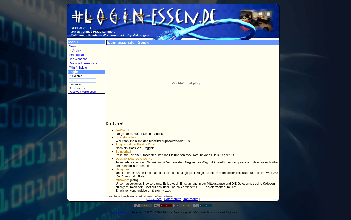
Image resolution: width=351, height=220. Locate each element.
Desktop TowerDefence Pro (134, 158)
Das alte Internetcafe (83, 63)
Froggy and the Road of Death (136, 144)
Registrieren (77, 88)
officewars (122, 180)
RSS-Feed (154, 199)
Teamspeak (77, 55)
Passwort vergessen (82, 91)
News (73, 46)
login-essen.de (121, 212)
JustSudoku (124, 130)
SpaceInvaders (126, 137)
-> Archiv (75, 50)
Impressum (190, 199)
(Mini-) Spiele (78, 67)
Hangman (122, 169)
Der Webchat (78, 59)
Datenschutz (172, 199)
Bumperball (123, 151)
